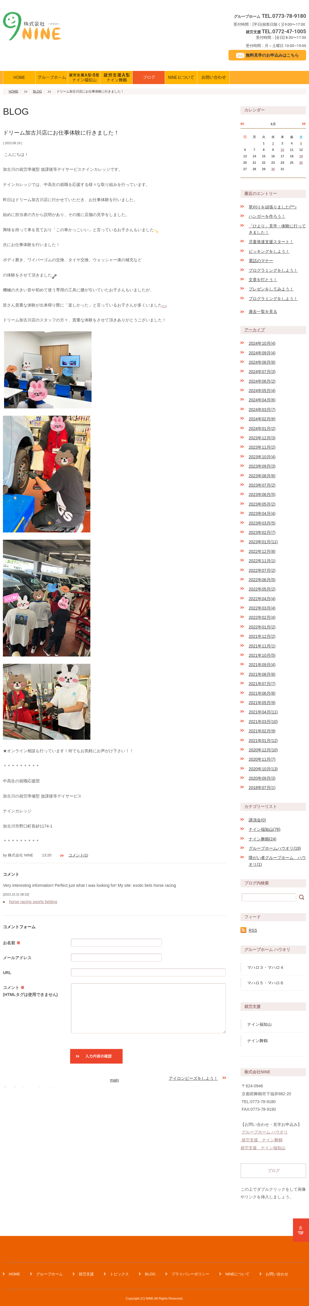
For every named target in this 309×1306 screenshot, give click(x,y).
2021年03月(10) (263, 721)
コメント (34, 992)
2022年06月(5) (262, 579)
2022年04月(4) (262, 598)
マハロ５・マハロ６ (265, 983)
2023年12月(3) (262, 438)
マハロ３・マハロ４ (265, 967)
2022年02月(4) (262, 617)
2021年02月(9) (262, 731)
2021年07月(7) (262, 683)
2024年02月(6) (262, 419)
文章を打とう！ (263, 279)
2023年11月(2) (262, 447)
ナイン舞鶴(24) (262, 839)
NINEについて (237, 1274)
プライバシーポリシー (190, 1274)
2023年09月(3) (262, 466)
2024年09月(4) (262, 353)
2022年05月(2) (262, 589)
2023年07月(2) (262, 485)
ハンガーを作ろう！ (267, 216)
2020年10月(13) (263, 769)
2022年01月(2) (262, 627)
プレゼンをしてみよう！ (271, 289)
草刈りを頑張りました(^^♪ (273, 207)
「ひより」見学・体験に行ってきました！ (277, 229)
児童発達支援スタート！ (271, 241)
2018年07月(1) (262, 787)
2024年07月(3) (262, 371)
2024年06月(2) (262, 381)
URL (7, 972)
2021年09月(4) (262, 664)
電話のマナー (261, 260)
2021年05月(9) (262, 702)
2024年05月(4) (262, 390)
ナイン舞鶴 (257, 1040)
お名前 (11, 943)
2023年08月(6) (262, 475)
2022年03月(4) (262, 608)
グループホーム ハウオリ (265, 1132)
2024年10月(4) (262, 343)
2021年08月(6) (262, 674)
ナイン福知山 (259, 1024)
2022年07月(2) (262, 570)
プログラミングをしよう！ (273, 270)
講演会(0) (257, 820)
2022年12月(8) (262, 551)
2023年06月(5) (262, 494)
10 (282, 150)
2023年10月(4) (262, 457)
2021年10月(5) (262, 655)
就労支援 (86, 1274)
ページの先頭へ (301, 1230)
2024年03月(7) (262, 409)
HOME (13, 91)
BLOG (37, 91)
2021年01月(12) (263, 740)
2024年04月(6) (262, 400)
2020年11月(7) (262, 759)
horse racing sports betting (33, 901)
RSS (253, 930)
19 (301, 156)
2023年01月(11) (263, 541)
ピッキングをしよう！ (269, 251)
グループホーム (49, 1274)
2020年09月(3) (262, 778)
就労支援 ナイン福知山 (262, 1147)
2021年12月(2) (262, 636)
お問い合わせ (277, 1274)
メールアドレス (17, 957)
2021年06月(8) (262, 693)
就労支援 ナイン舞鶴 (261, 1140)
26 (301, 162)
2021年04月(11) (263, 712)
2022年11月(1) (262, 560)
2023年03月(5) (262, 523)
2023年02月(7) (262, 532)
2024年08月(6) (262, 362)
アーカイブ (254, 330)
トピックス (119, 1274)
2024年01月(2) (262, 428)
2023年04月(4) (262, 513)
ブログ (273, 1170)
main (114, 1080)
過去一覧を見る (263, 311)
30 (273, 169)
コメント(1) (78, 855)
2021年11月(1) (262, 646)
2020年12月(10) (263, 750)
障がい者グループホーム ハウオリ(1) (277, 860)
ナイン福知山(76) (264, 829)
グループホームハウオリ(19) (275, 848)
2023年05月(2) (262, 504)
